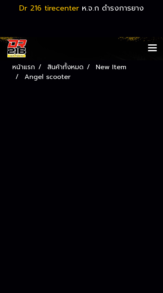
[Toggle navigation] (152, 48)
